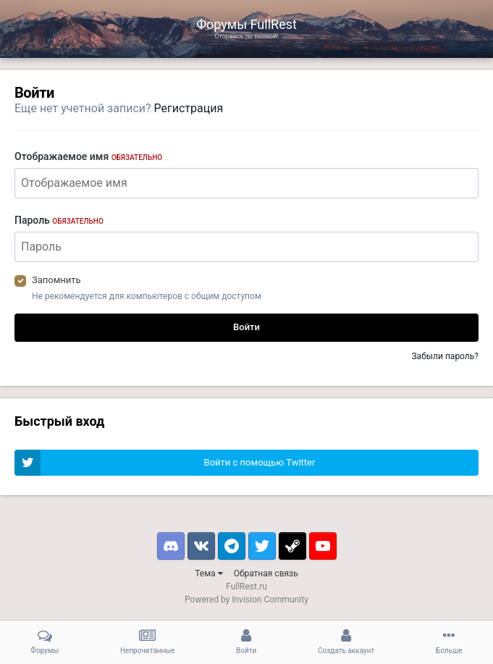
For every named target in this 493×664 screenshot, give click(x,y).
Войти (246, 327)
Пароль (59, 220)
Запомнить (56, 279)
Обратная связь (266, 573)
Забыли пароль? (445, 356)
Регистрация (189, 108)
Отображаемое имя (88, 156)
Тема (208, 573)
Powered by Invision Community (246, 599)
